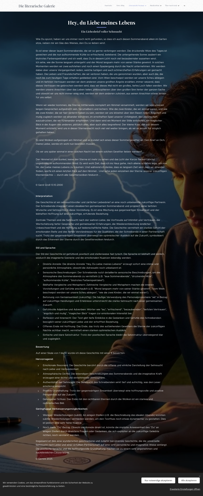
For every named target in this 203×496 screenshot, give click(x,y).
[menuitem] (146, 5)
